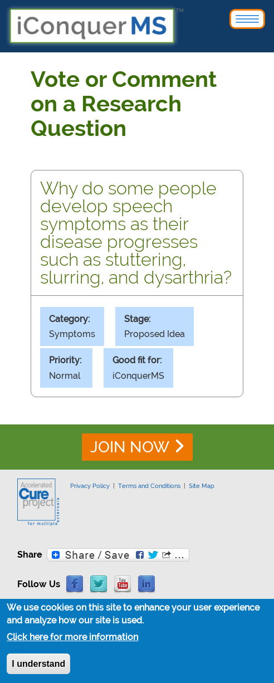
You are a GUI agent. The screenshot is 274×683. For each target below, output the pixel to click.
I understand (38, 665)
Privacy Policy (90, 486)
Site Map (201, 486)
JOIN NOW (129, 447)
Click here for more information (72, 638)
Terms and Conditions (149, 486)
